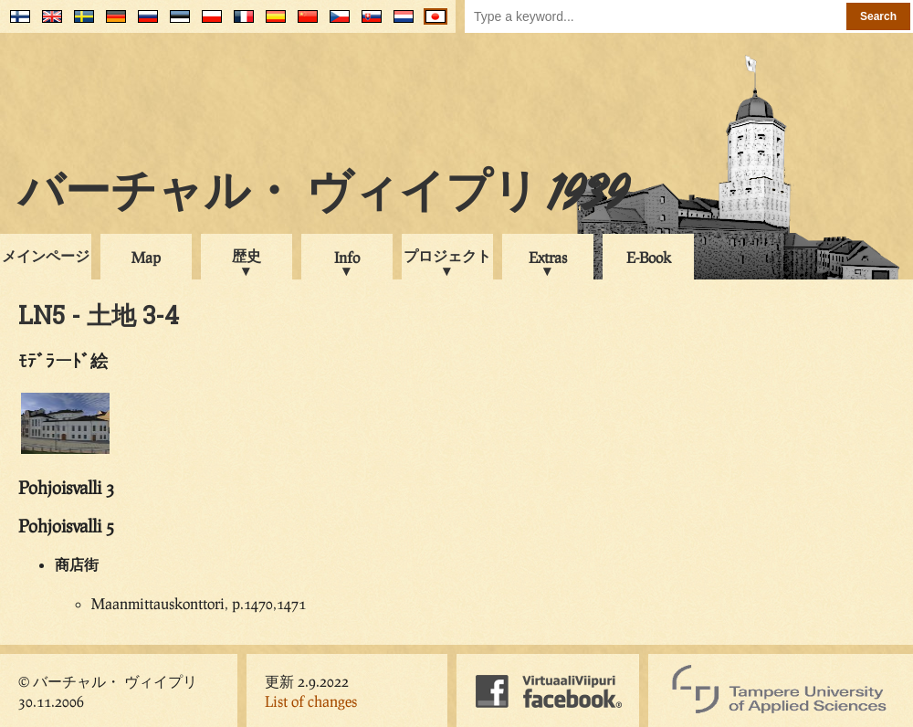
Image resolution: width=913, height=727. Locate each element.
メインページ (45, 255)
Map (146, 257)
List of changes (311, 701)
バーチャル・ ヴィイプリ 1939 (323, 195)
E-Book (648, 257)
